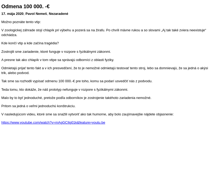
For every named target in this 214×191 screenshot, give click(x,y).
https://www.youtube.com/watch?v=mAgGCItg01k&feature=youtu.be (53, 122)
